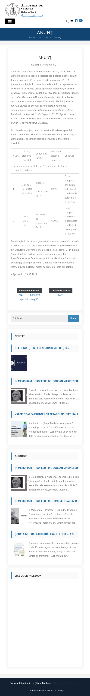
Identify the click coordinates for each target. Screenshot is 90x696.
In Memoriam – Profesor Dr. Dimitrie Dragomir (46, 501)
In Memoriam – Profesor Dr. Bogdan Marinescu (46, 381)
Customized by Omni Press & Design (45, 690)
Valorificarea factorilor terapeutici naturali (46, 414)
